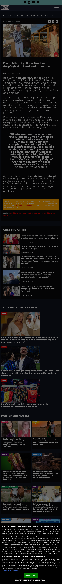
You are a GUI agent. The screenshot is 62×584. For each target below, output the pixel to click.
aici (3, 547)
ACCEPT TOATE (31, 576)
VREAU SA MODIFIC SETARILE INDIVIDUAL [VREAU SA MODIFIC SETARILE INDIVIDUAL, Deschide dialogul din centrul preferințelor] (30, 580)
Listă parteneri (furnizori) (10, 570)
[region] (31, 553)
